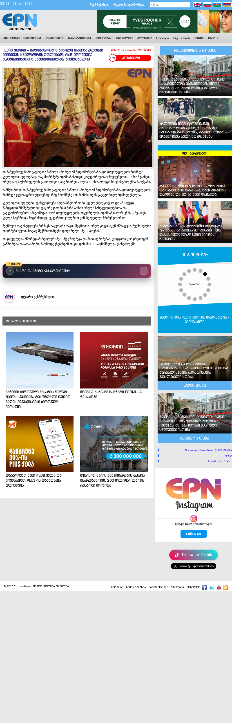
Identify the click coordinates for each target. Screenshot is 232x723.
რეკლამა (177, 587)
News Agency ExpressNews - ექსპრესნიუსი (208, 450)
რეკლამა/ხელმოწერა (129, 5)
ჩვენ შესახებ (99, 5)
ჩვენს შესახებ (136, 587)
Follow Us (193, 534)
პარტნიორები (158, 587)
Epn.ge (228, 455)
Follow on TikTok (193, 555)
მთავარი (117, 587)
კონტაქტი (194, 587)
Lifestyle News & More (220, 461)
